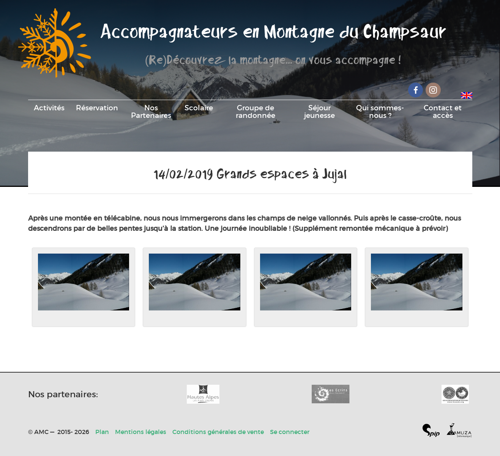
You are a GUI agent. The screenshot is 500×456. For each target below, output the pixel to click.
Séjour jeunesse (319, 111)
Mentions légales (140, 432)
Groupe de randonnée (255, 111)
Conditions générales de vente (218, 432)
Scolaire (199, 107)
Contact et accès (443, 111)
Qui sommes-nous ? (380, 111)
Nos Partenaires (151, 111)
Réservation (97, 107)
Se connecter (289, 432)
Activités (49, 107)
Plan (102, 432)
